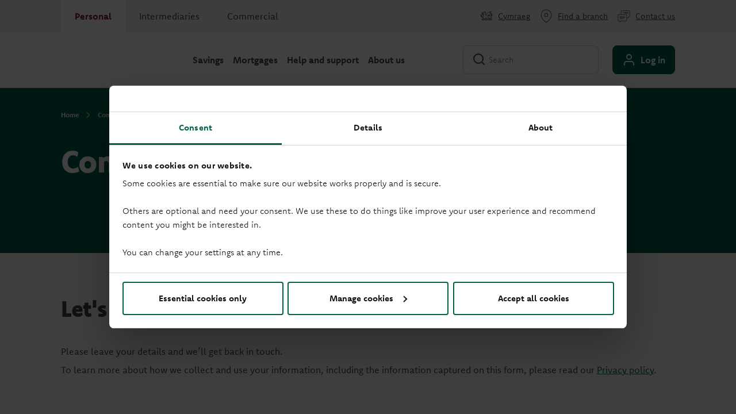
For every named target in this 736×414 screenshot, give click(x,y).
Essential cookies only (203, 298)
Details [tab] (368, 127)
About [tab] (540, 127)
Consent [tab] (195, 127)
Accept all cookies (533, 298)
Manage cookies (368, 298)
